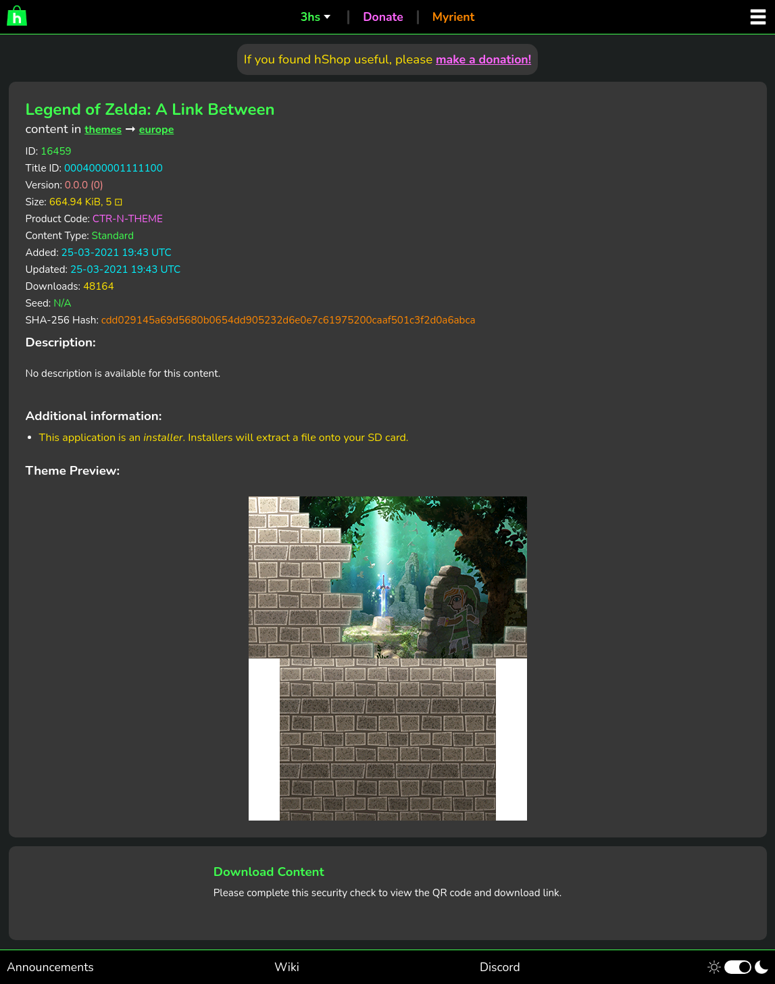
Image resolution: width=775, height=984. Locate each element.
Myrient (453, 17)
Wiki (286, 967)
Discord (500, 967)
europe (156, 129)
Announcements (50, 967)
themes (103, 129)
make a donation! (483, 59)
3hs (310, 17)
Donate (383, 17)
